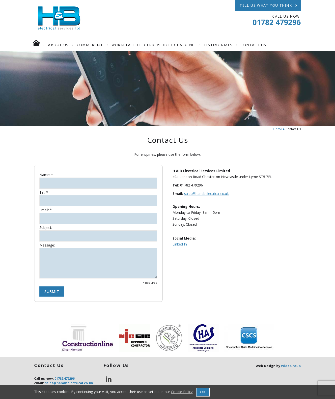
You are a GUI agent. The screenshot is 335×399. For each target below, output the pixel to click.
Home (277, 129)
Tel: (42, 192)
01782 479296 (276, 22)
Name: (44, 175)
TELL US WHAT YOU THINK (269, 5)
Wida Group (291, 366)
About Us (58, 44)
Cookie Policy (182, 391)
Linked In (179, 244)
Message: (47, 245)
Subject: (45, 227)
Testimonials (218, 44)
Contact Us (253, 44)
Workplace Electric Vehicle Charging (153, 44)
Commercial (90, 44)
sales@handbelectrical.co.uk (206, 193)
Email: (44, 210)
